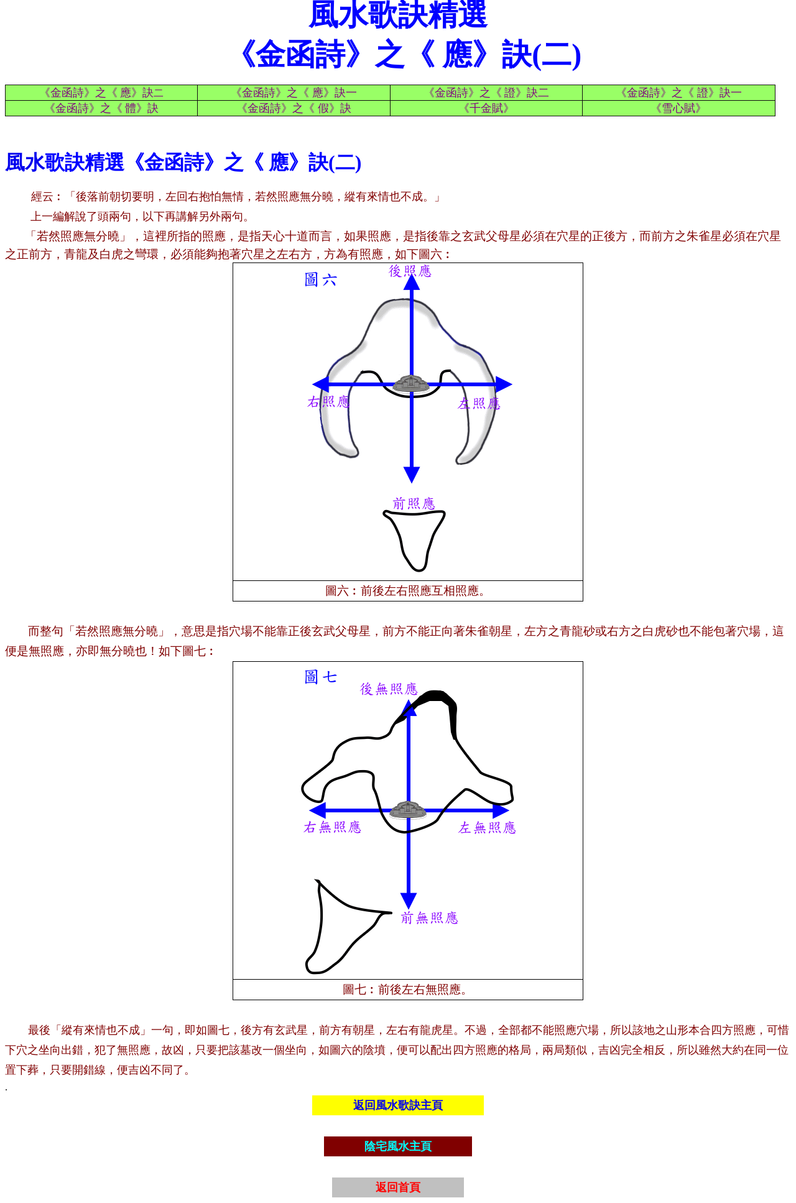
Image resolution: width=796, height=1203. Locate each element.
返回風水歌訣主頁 (398, 1105)
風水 (25, 162)
